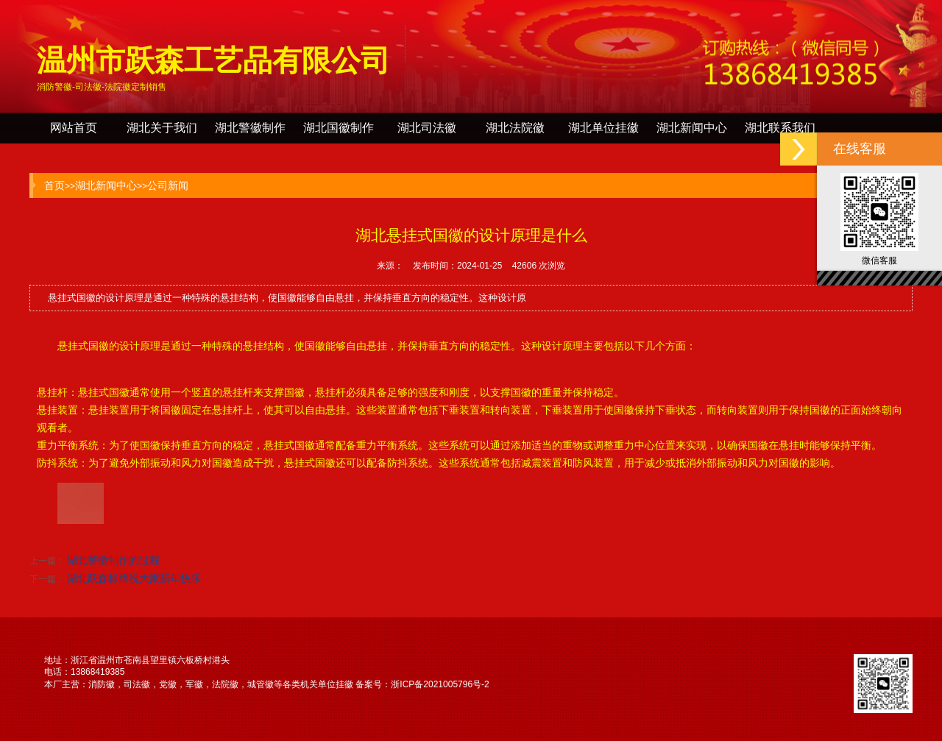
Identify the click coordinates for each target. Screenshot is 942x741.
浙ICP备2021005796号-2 (440, 684)
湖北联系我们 (780, 127)
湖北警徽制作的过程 (113, 560)
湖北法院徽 (515, 127)
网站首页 (73, 127)
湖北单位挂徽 (603, 127)
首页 (54, 185)
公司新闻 (167, 185)
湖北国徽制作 (338, 127)
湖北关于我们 (162, 127)
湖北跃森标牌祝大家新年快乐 (134, 578)
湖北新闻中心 (691, 127)
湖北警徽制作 (250, 127)
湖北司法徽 (426, 127)
